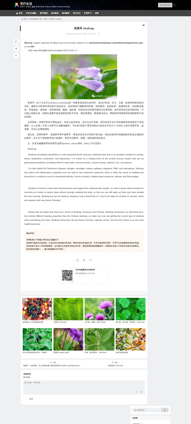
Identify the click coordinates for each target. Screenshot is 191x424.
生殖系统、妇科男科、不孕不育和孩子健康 (152, 102)
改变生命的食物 (142, 298)
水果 (137, 202)
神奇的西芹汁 (138, 214)
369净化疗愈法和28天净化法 (147, 59)
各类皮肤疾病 (141, 98)
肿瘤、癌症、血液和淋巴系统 (147, 110)
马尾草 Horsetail (55, 330)
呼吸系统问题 (141, 117)
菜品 (137, 250)
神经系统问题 (141, 91)
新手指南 (43, 13)
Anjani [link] (35, 50)
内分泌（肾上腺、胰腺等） (146, 128)
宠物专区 (139, 44)
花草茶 (138, 195)
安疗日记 (76, 13)
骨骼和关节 (140, 140)
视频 (137, 291)
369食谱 (139, 235)
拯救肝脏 (139, 87)
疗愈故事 (136, 262)
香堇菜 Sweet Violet (56, 357)
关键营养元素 (141, 183)
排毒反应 (139, 56)
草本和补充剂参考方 (144, 78)
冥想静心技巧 (141, 52)
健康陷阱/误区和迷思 (144, 163)
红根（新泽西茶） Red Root (86, 357)
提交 (31, 403)
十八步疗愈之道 (142, 67)
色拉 (137, 257)
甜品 (137, 242)
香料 (137, 191)
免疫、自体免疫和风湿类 (145, 106)
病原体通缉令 (141, 156)
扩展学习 (87, 13)
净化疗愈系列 (141, 295)
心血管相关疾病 (142, 113)
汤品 (137, 246)
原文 (76, 50)
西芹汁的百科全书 (143, 218)
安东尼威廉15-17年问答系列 (147, 282)
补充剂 (135, 307)
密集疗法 (139, 74)
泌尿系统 (139, 132)
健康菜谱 (136, 322)
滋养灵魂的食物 (108, 357)
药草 (45, 19)
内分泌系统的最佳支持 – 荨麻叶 (34, 357)
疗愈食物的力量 (35, 19)
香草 (137, 187)
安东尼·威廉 (31, 13)
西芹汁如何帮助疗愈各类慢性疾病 (149, 222)
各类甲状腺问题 (142, 147)
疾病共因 (136, 151)
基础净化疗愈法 (142, 63)
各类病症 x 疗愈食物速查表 (33, 330)
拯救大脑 (139, 143)
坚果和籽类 (140, 180)
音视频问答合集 (139, 274)
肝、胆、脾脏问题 (143, 125)
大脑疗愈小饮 (141, 231)
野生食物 (139, 176)
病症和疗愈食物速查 (144, 210)
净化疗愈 (136, 40)
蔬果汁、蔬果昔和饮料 (144, 253)
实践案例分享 (141, 266)
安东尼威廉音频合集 (144, 278)
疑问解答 (65, 13)
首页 (25, 19)
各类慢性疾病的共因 (144, 160)
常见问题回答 (141, 48)
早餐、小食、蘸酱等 (144, 238)
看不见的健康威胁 (143, 167)
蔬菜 (137, 206)
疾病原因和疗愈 (142, 302)
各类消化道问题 (142, 94)
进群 (97, 13)
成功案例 (54, 13)
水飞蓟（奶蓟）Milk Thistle (85, 330)
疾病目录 (136, 83)
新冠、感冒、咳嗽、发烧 (145, 121)
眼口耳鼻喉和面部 (143, 136)
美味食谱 (136, 227)
